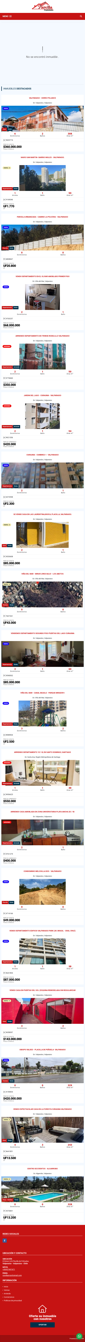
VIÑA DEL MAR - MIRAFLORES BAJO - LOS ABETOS (42, 574)
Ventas (7, 1290)
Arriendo (7, 1294)
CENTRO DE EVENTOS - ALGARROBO (42, 1169)
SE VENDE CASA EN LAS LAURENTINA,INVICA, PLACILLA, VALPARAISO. (42, 514)
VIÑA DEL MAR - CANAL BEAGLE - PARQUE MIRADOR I (42, 693)
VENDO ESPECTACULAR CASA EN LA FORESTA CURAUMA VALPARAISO (42, 1109)
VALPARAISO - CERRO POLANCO (42, 98)
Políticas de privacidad (13, 1301)
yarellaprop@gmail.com (12, 1275)
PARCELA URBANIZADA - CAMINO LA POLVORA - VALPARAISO (42, 217)
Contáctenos (9, 1297)
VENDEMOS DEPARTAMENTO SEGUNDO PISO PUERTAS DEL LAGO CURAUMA (42, 633)
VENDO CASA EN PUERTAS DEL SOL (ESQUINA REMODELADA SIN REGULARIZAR (43, 990)
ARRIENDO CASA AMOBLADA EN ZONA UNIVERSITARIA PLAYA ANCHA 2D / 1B (42, 812)
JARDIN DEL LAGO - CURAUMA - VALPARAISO (42, 395)
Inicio (6, 1287)
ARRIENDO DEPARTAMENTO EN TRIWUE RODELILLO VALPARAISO (42, 336)
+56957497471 (9, 1269)
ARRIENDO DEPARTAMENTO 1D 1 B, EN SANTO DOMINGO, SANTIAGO (42, 752)
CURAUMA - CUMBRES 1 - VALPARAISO (42, 455)
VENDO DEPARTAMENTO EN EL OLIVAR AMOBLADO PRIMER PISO (42, 276)
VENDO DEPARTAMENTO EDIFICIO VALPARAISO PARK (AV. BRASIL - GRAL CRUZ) (42, 931)
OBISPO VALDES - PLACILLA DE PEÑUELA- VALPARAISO (43, 1050)
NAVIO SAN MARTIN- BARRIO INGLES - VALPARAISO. (42, 157)
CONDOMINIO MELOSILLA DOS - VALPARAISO (42, 871)
